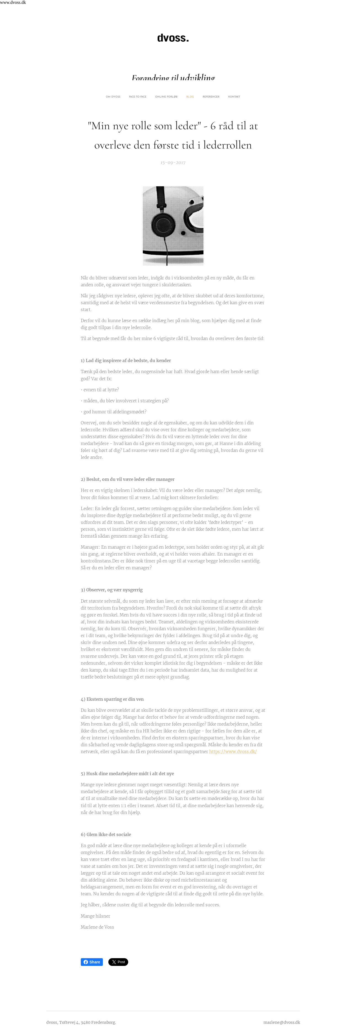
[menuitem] (153, 97)
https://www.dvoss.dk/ (233, 751)
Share (92, 962)
